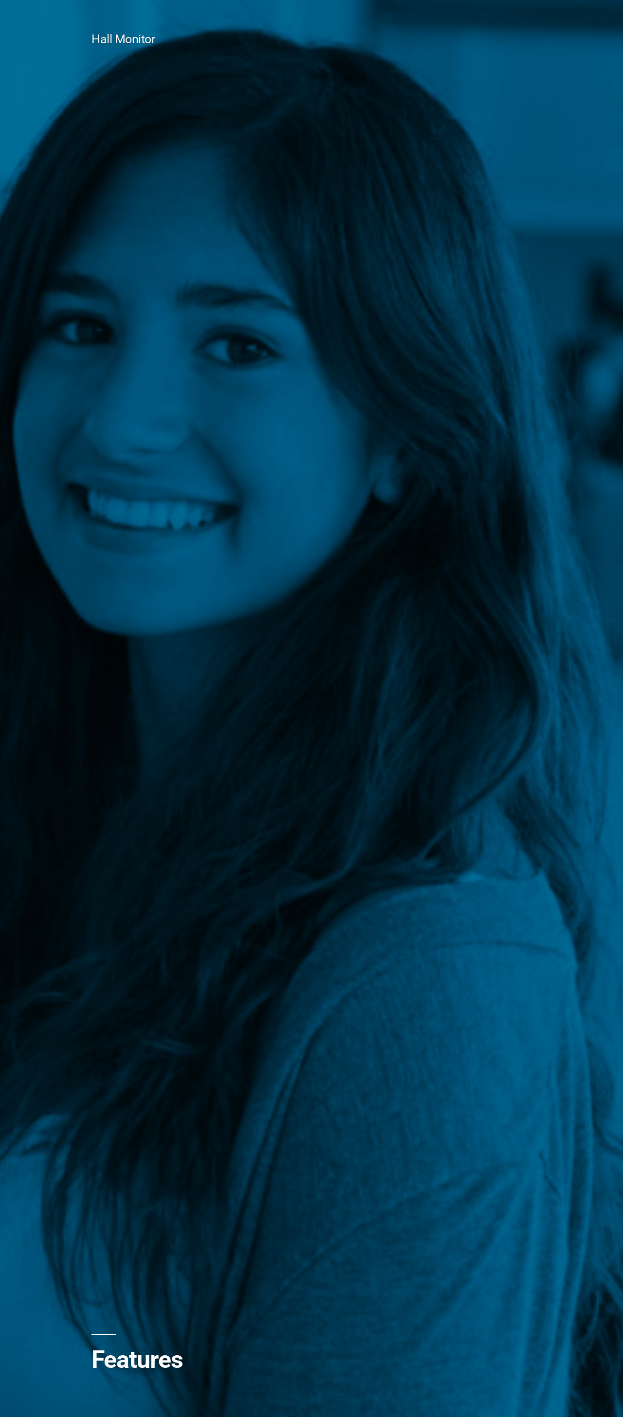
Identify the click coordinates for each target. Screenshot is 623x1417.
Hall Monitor (123, 39)
